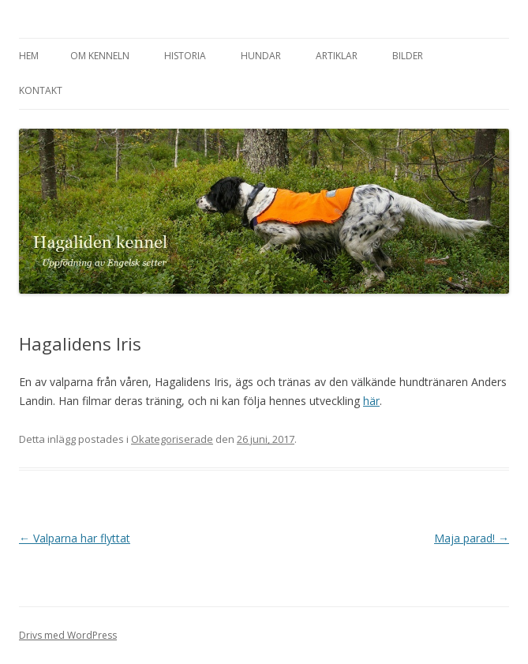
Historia (185, 55)
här (371, 400)
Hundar (261, 55)
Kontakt (40, 90)
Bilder (407, 55)
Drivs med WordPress (68, 635)
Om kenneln (99, 55)
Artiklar (337, 55)
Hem (29, 55)
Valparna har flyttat (74, 538)
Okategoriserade (172, 439)
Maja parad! (471, 538)
